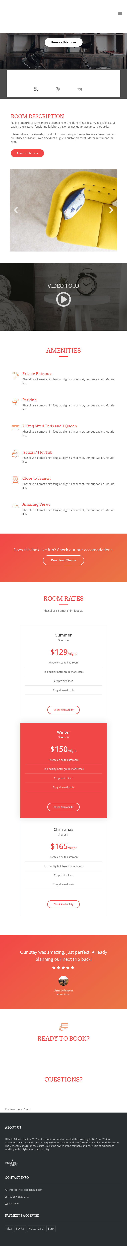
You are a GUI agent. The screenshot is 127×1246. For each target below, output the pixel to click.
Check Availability (63, 709)
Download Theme (63, 560)
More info (76, 78)
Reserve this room (63, 42)
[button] (16, 210)
